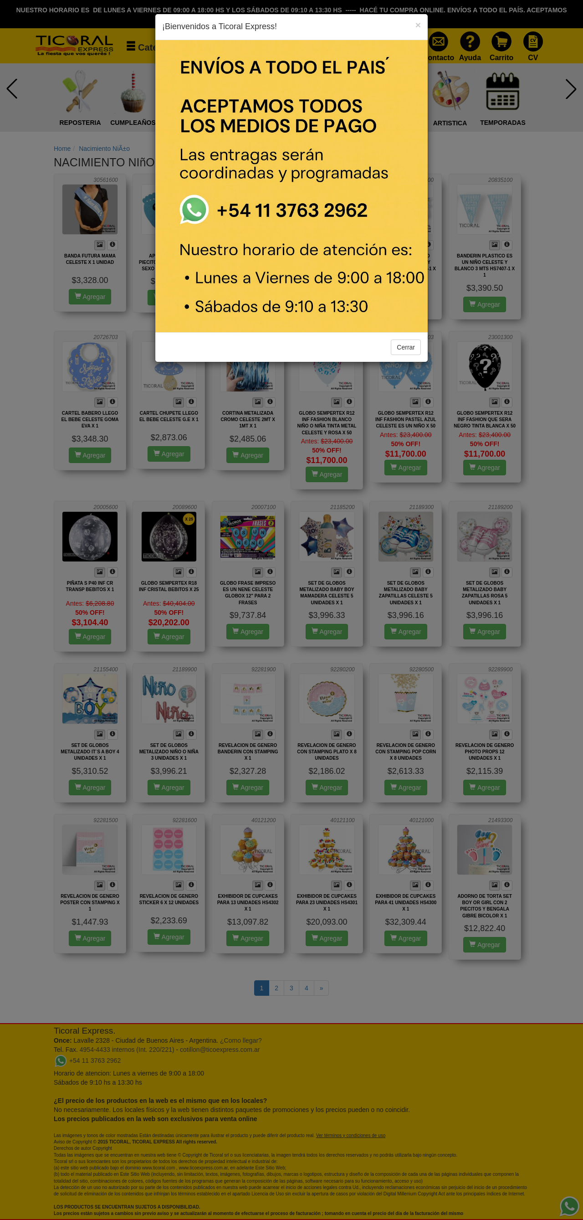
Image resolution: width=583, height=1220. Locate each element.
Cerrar (406, 347)
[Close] (418, 25)
